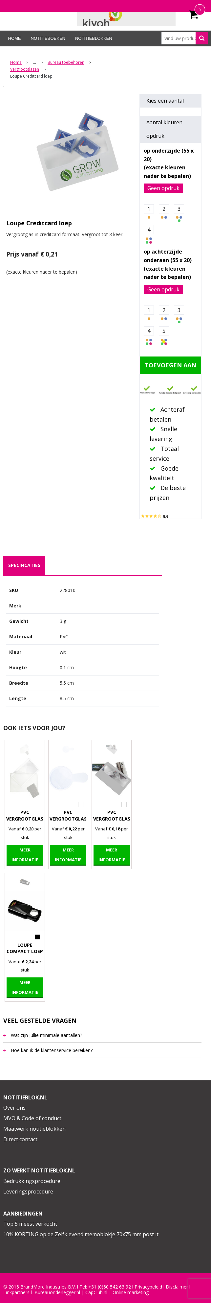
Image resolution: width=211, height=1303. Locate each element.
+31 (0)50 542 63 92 (109, 1287)
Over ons (14, 1107)
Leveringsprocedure (28, 1191)
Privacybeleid (148, 1287)
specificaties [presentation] (24, 565)
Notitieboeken (48, 38)
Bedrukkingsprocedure (31, 1181)
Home (14, 38)
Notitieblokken (93, 38)
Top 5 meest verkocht (30, 1223)
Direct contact (20, 1139)
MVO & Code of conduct (32, 1118)
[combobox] (184, 38)
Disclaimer (177, 1287)
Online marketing (131, 1292)
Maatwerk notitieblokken (34, 1128)
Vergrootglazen (24, 69)
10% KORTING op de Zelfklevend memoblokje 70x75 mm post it (80, 1234)
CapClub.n (95, 1292)
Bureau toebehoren (66, 63)
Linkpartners (16, 1292)
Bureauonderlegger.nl (57, 1292)
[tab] (24, 565)
